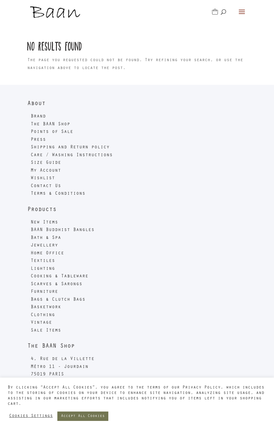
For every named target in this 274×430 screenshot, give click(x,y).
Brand (38, 116)
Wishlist (43, 178)
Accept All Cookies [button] (83, 416)
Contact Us (46, 186)
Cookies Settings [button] (31, 416)
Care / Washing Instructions (72, 155)
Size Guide (46, 162)
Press (38, 139)
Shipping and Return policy (70, 147)
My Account (46, 170)
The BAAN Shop (50, 124)
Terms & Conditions (58, 193)
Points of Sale (52, 132)
